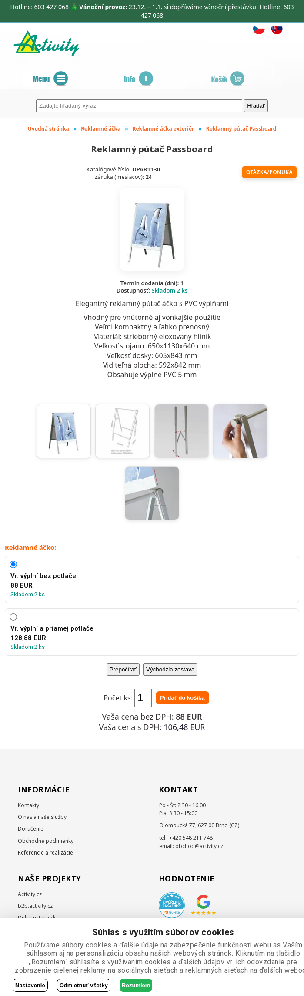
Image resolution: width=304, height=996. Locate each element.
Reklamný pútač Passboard (241, 128)
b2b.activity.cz (35, 906)
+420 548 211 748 (191, 838)
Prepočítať (123, 669)
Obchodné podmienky (45, 841)
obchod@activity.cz (199, 846)
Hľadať (256, 105)
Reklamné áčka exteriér (163, 128)
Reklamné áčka (100, 128)
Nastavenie (30, 985)
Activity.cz (30, 894)
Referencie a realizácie (45, 852)
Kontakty (28, 805)
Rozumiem (136, 985)
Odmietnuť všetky (84, 985)
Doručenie (30, 828)
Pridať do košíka (182, 697)
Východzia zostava (170, 669)
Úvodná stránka (48, 128)
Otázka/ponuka (269, 172)
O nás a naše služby (42, 817)
